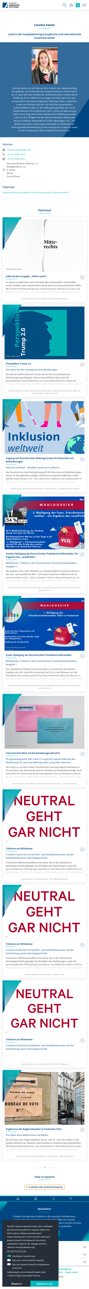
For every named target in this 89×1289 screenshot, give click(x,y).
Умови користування (60, 1268)
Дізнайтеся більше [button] (16, 1250)
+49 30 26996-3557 (14, 158)
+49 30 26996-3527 (14, 154)
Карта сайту (71, 1272)
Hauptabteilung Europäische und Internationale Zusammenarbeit (36, 192)
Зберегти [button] (16, 1283)
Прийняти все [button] (44, 1283)
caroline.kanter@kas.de (17, 149)
